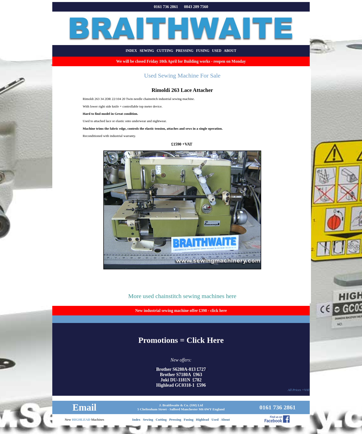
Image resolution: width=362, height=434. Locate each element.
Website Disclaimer (85, 428)
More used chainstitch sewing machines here (182, 296)
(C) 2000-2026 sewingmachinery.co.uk (181, 428)
